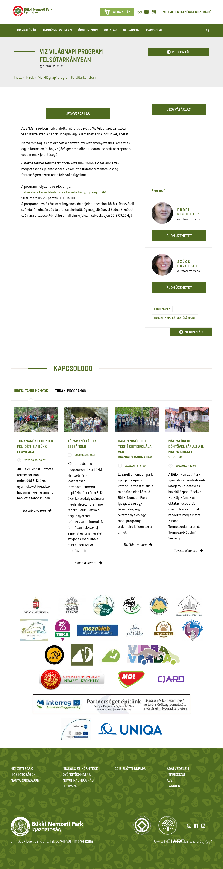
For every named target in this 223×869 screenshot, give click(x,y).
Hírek (30, 77)
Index (18, 77)
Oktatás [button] (110, 30)
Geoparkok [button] (131, 30)
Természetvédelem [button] (57, 30)
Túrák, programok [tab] (70, 390)
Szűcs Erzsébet (187, 263)
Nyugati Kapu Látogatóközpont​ (175, 317)
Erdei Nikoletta (188, 211)
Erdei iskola (162, 309)
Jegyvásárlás (78, 113)
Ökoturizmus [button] (88, 30)
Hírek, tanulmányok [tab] (31, 390)
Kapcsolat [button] (154, 30)
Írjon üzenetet (179, 235)
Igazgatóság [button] (26, 30)
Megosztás (178, 51)
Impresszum (83, 841)
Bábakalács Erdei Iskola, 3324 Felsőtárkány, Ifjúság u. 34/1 (64, 192)
